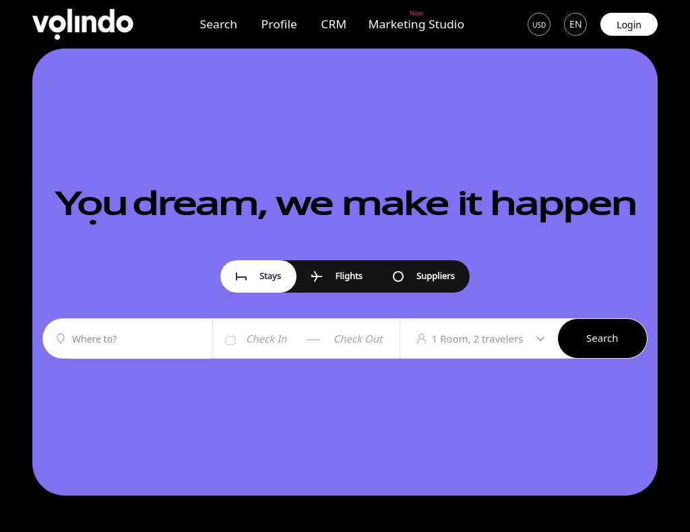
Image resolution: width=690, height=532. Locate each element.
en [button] (575, 24)
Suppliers (424, 276)
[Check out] (364, 338)
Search (219, 24)
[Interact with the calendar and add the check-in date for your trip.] (229, 338)
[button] (539, 24)
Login (629, 24)
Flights (337, 276)
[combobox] (138, 340)
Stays (258, 276)
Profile (278, 24)
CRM (333, 24)
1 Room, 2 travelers (488, 338)
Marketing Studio (416, 24)
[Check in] (276, 338)
